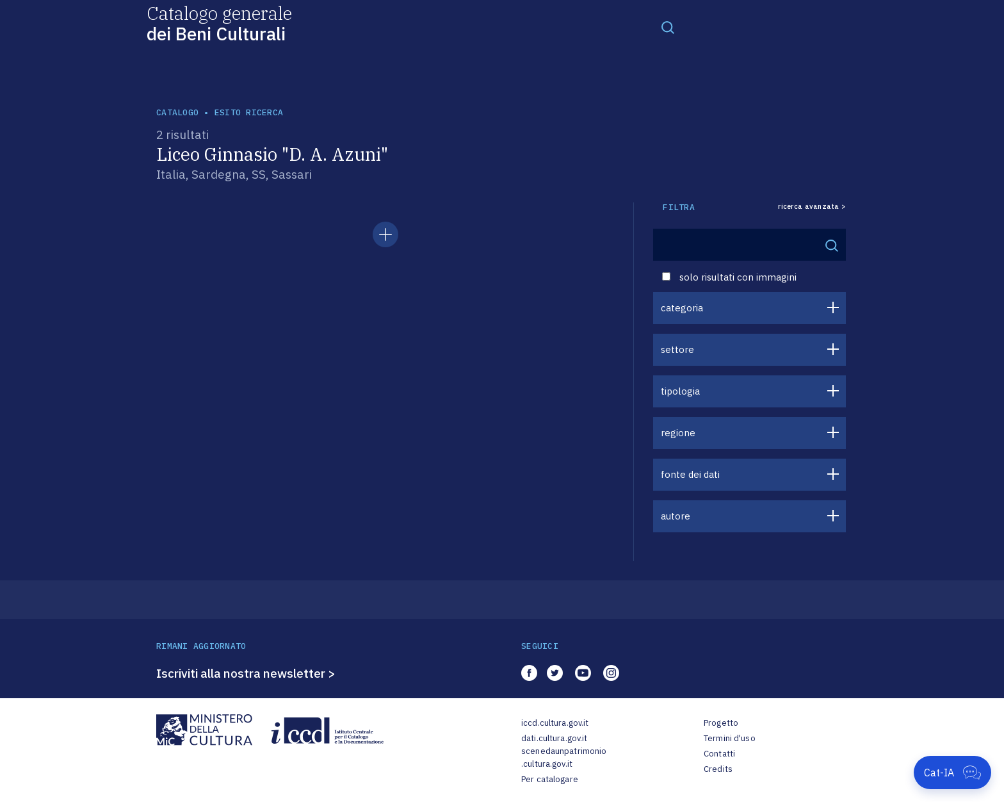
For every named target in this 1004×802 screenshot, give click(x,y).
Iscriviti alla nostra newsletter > (246, 673)
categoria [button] (682, 308)
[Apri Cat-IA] (952, 772)
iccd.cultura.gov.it (554, 722)
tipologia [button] (680, 391)
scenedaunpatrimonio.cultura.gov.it (563, 757)
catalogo (177, 112)
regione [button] (678, 433)
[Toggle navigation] (668, 27)
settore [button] (677, 349)
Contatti (719, 753)
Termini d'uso (730, 738)
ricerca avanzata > (812, 206)
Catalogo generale (219, 22)
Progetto (721, 722)
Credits (718, 769)
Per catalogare (549, 779)
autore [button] (675, 516)
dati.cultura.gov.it (554, 738)
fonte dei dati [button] (690, 474)
